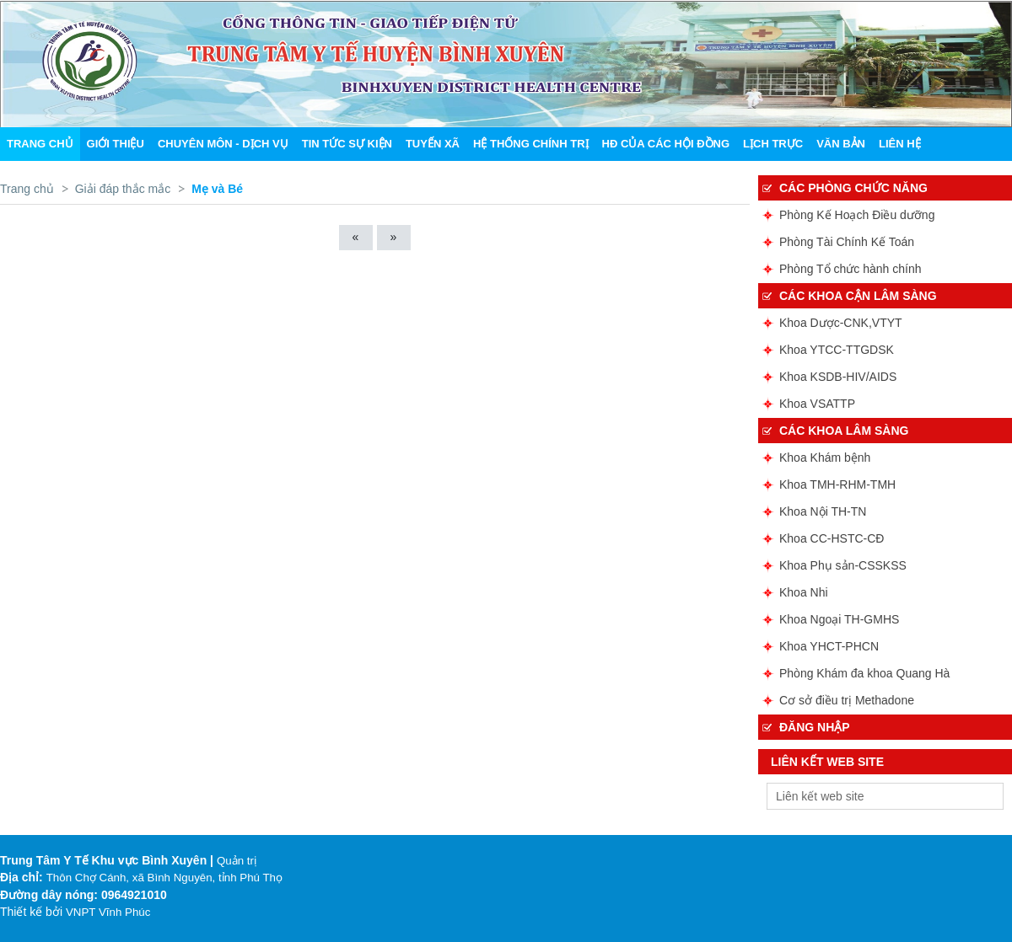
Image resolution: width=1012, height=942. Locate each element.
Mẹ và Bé (217, 188)
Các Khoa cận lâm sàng (858, 295)
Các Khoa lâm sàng (843, 430)
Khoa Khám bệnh (824, 457)
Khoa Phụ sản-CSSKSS (843, 565)
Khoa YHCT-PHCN (829, 646)
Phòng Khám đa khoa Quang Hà (864, 673)
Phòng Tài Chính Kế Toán (846, 242)
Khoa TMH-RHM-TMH (837, 484)
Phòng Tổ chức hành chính (850, 269)
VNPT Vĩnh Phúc (108, 912)
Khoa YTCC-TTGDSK (836, 349)
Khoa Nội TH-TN (822, 511)
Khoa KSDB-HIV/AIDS (837, 376)
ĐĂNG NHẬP (814, 727)
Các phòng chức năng (853, 188)
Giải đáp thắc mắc (122, 188)
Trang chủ (27, 188)
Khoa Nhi (803, 592)
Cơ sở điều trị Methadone (846, 700)
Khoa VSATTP (817, 403)
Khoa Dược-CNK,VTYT (840, 322)
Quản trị (236, 860)
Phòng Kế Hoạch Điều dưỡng (856, 215)
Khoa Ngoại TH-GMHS (839, 619)
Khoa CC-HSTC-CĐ (831, 538)
